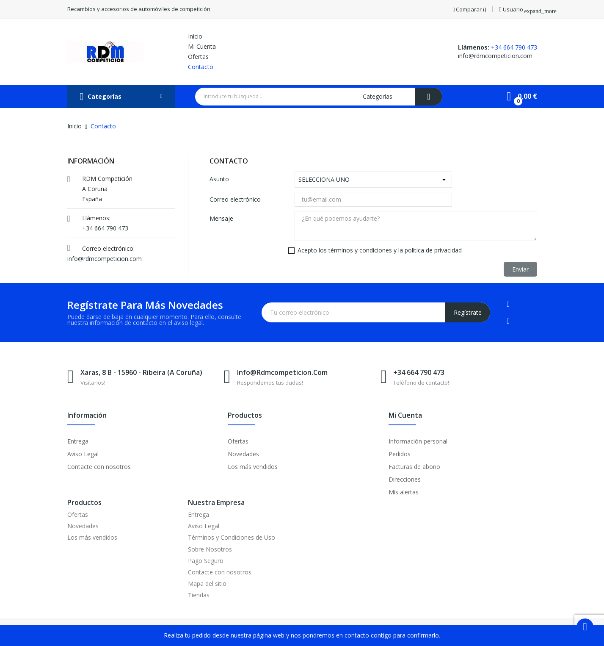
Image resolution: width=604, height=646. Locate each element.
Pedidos (400, 454)
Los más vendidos (253, 467)
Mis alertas (404, 492)
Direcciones (405, 479)
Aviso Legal (83, 454)
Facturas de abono (414, 467)
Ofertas (238, 441)
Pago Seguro (205, 561)
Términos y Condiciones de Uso (231, 537)
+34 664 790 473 (514, 47)
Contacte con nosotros (99, 467)
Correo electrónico (235, 199)
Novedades (243, 454)
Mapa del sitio (207, 583)
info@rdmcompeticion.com (495, 56)
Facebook (508, 304)
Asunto (219, 179)
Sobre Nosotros (210, 549)
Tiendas (199, 595)
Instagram (508, 321)
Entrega (77, 441)
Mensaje (221, 218)
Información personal (418, 441)
